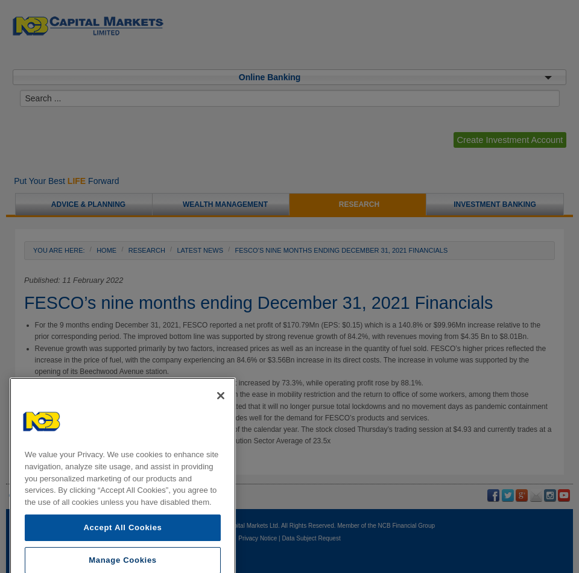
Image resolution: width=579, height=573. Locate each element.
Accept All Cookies (122, 546)
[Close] (220, 415)
